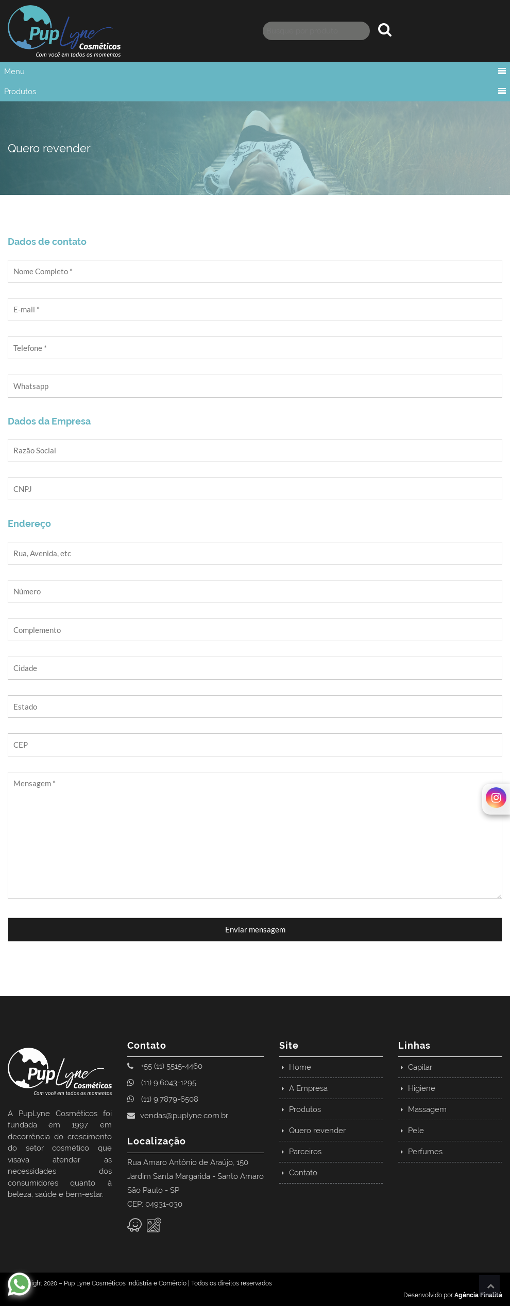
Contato (303, 1172)
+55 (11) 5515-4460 (164, 1066)
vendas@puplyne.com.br (177, 1115)
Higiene (421, 1088)
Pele (416, 1130)
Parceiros (305, 1151)
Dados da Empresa (49, 421)
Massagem (427, 1109)
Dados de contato (47, 241)
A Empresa (308, 1088)
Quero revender (317, 1130)
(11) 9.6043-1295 (161, 1082)
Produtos (20, 91)
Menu (14, 71)
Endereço (29, 523)
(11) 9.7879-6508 (162, 1099)
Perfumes (425, 1151)
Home (300, 1067)
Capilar (420, 1067)
